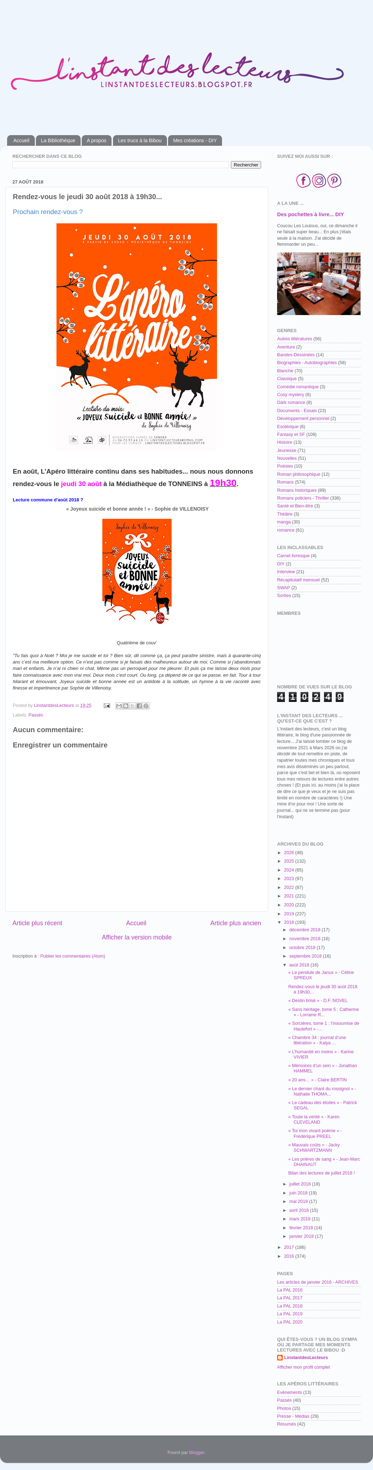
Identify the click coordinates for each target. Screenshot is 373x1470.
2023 (289, 878)
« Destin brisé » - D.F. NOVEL (317, 1000)
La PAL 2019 (289, 1313)
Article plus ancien (235, 923)
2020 (289, 904)
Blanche (285, 370)
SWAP (283, 587)
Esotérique (287, 426)
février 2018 (302, 1227)
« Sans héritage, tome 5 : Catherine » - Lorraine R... (323, 1012)
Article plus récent (37, 923)
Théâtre (284, 514)
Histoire (284, 442)
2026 (289, 852)
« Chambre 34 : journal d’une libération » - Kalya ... (317, 1040)
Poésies (285, 466)
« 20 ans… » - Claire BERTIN (317, 1079)
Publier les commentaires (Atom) (72, 956)
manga (284, 522)
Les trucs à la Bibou (140, 140)
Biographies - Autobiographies (307, 362)
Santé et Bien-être (295, 506)
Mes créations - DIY (195, 140)
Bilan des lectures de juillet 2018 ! (321, 1173)
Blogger (196, 1452)
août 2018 (300, 965)
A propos (96, 140)
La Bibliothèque (58, 140)
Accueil (21, 140)
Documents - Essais (297, 410)
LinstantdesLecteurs (306, 1357)
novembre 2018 (306, 938)
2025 (289, 861)
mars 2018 (301, 1218)
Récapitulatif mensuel (298, 579)
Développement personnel (303, 418)
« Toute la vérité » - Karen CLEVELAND (313, 1119)
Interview (286, 571)
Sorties (284, 595)
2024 (289, 870)
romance (285, 530)
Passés (35, 715)
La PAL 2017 (289, 1297)
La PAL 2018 (289, 1306)
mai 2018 (299, 1201)
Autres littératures (294, 338)
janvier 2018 (302, 1236)
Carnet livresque (293, 555)
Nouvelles (287, 458)
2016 (289, 1256)
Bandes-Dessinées (296, 354)
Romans (285, 482)
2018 (289, 922)
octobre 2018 (303, 947)
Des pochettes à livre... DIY (310, 214)
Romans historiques (297, 490)
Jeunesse (286, 450)
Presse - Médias (293, 1416)
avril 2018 (300, 1210)
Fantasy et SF (291, 434)
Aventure (286, 347)
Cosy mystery (290, 394)
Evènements (289, 1392)
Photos (284, 1408)
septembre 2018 (306, 956)
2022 (289, 887)
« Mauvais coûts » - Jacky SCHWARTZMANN (314, 1148)
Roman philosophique (298, 474)
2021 (289, 896)
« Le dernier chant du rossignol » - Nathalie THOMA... (322, 1091)
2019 (289, 913)
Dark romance (291, 402)
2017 (289, 1247)
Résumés (286, 1424)
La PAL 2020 (289, 1322)
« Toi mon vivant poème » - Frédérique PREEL (315, 1133)
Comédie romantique (298, 386)
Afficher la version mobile (137, 937)
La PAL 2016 (289, 1290)
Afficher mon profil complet (303, 1367)
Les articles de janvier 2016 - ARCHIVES (317, 1282)
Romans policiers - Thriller (303, 498)
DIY (281, 563)
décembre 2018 (306, 929)
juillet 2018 (301, 1184)
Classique (287, 378)
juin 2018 (299, 1193)
